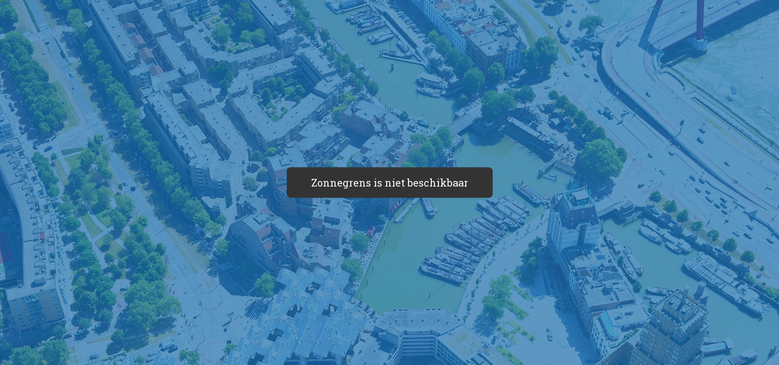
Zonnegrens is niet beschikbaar (389, 182)
